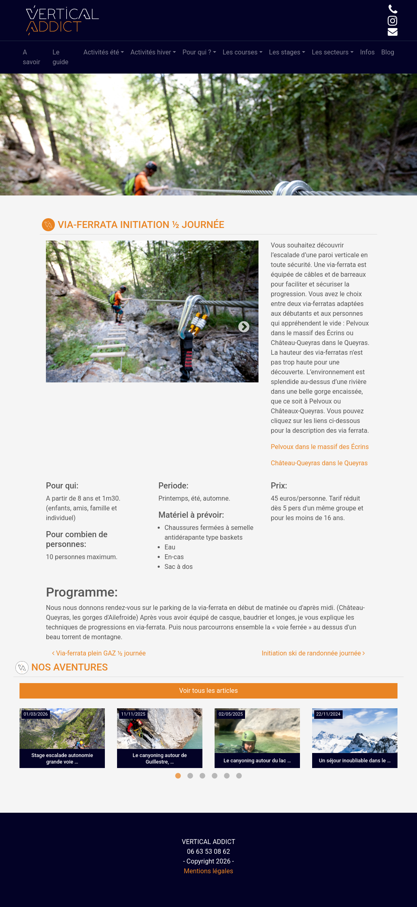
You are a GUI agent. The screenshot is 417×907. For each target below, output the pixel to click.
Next (205, 321)
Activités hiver (150, 52)
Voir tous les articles (208, 690)
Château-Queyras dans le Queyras (319, 463)
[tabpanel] (62, 744)
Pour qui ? (196, 52)
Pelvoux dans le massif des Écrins (320, 447)
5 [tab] (227, 776)
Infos (367, 52)
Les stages (284, 52)
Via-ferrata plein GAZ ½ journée (99, 653)
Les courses (240, 52)
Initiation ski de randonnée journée (313, 653)
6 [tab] (239, 776)
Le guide (60, 57)
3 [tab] (202, 776)
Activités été (101, 52)
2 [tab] (190, 776)
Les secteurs (330, 52)
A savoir (31, 57)
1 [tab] (178, 776)
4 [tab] (215, 776)
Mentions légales (208, 871)
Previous (99, 321)
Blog (387, 52)
